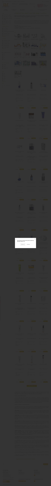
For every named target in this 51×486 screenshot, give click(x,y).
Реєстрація (47, 1)
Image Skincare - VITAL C (31, 344)
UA (2, 1)
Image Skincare (20, 128)
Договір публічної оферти (6, 476)
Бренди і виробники (6, 10)
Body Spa (18, 436)
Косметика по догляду (14, 10)
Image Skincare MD (44, 99)
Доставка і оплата (16, 1)
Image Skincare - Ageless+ (31, 222)
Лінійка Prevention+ (18, 430)
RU (4, 1)
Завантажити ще (31, 385)
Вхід (42, 1)
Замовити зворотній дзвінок (23, 4)
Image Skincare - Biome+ (19, 283)
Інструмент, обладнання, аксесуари (42, 10)
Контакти (22, 1)
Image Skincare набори (31, 283)
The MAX (18, 440)
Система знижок (8, 1)
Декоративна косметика (22, 10)
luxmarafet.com (9, 484)
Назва (46, 79)
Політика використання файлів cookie (8, 477)
